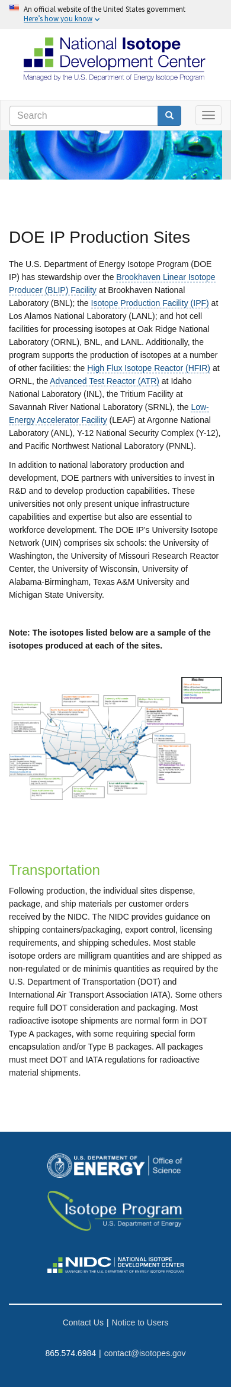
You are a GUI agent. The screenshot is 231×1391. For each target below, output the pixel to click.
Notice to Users (140, 1322)
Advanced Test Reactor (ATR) (104, 381)
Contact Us (83, 1322)
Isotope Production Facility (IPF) (150, 303)
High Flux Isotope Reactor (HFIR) (148, 368)
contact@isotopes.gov (145, 1353)
